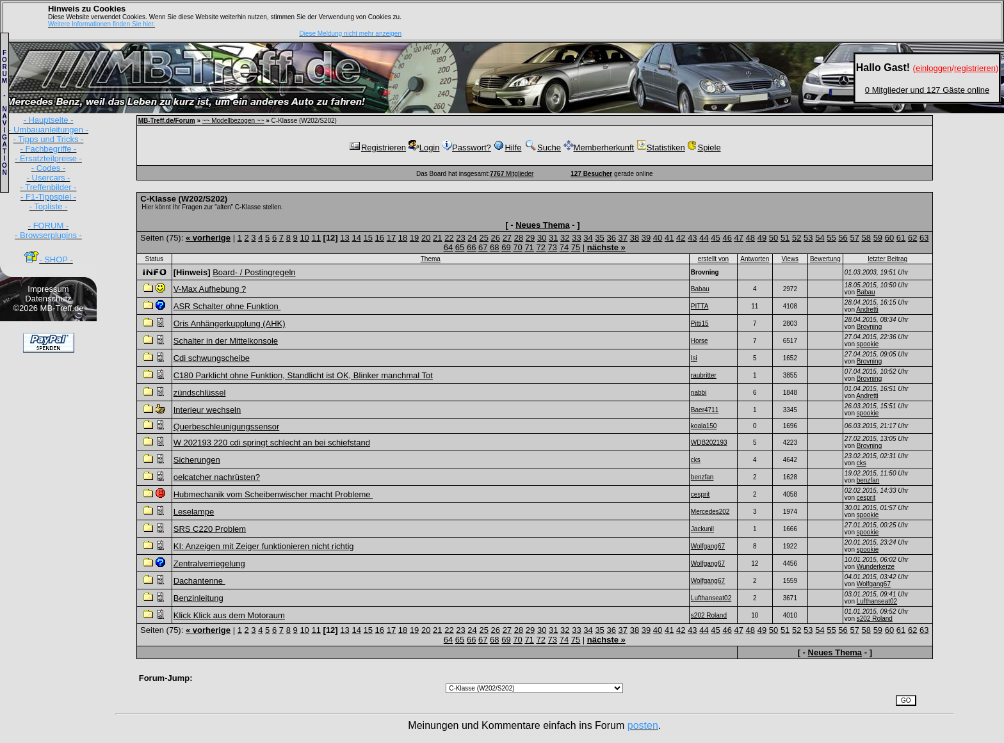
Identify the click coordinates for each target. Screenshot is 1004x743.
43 (692, 238)
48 (750, 238)
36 (610, 238)
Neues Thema (542, 225)
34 (587, 238)
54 (819, 238)
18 (402, 238)
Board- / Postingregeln (254, 272)
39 (646, 238)
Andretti (867, 309)
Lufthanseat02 (877, 601)
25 (483, 238)
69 (505, 247)
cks (861, 463)
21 (437, 238)
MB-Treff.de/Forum (166, 120)
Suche (542, 147)
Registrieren (377, 147)
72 (540, 247)
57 (854, 238)
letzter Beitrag (887, 258)
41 (669, 238)
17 (391, 238)
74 (564, 247)
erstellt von (713, 258)
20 (425, 238)
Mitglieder (511, 173)
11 (315, 238)
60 (889, 238)
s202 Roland (875, 618)
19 (414, 238)
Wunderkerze (876, 566)
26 (495, 238)
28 (518, 238)
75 (575, 247)
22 (448, 238)
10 (304, 238)
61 (900, 238)
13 (344, 238)
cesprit (866, 497)
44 (703, 238)
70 (517, 247)
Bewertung (825, 258)
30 (541, 238)
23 (460, 238)
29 (530, 238)
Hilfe (507, 147)
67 (482, 247)
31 (553, 238)
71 (528, 247)
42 (680, 238)
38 (634, 238)
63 (923, 238)
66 (471, 247)
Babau (866, 292)
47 (738, 238)
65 (459, 247)
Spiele (703, 147)
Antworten (754, 258)
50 (773, 238)
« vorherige (208, 238)
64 (448, 247)
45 (715, 238)
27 (507, 238)
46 (726, 238)
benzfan (868, 480)
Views (790, 258)
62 (912, 238)
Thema (431, 258)
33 (576, 238)
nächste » (606, 247)
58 (866, 238)
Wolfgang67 (874, 583)
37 (623, 238)
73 (552, 247)
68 (494, 247)
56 (842, 238)
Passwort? (466, 147)
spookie (867, 344)
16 (379, 238)
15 (368, 238)
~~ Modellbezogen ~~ (233, 120)
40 (657, 238)
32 (564, 238)
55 (831, 238)
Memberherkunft (599, 147)
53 (808, 238)
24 (471, 238)
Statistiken (660, 147)
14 (356, 238)
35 (599, 238)
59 (877, 238)
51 (785, 238)
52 (796, 238)
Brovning (869, 326)
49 (761, 238)
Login (424, 147)
